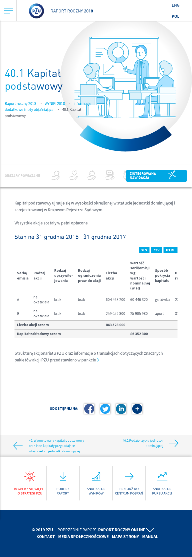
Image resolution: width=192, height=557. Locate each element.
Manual (150, 536)
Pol (176, 16)
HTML (170, 250)
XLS (143, 250)
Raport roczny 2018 (20, 103)
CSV (156, 250)
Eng (176, 5)
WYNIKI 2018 (55, 103)
